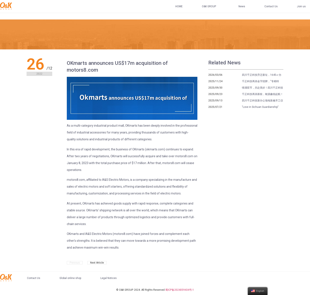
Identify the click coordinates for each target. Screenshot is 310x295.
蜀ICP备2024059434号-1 (179, 289)
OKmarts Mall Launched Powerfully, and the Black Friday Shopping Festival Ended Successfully (91, 263)
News (241, 6)
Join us (301, 6)
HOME (179, 6)
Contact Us (271, 6)
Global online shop (70, 278)
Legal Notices (108, 278)
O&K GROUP (209, 6)
